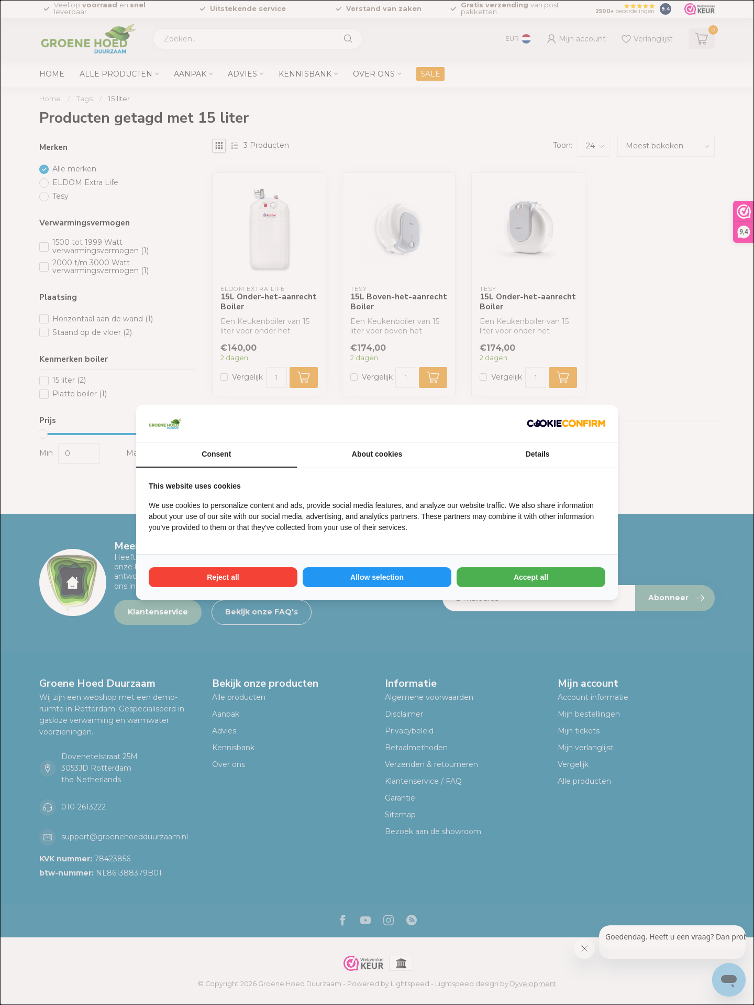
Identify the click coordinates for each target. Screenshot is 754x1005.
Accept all (531, 577)
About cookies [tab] (377, 454)
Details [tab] (538, 454)
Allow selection (377, 577)
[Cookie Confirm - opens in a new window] (566, 423)
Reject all (223, 577)
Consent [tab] (216, 454)
